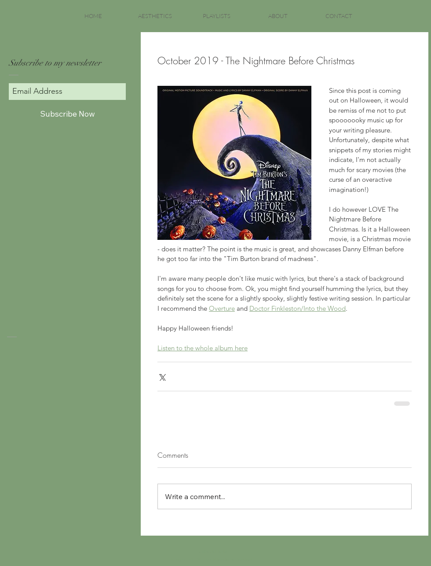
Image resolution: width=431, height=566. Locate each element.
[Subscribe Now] (67, 113)
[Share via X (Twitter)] (161, 376)
